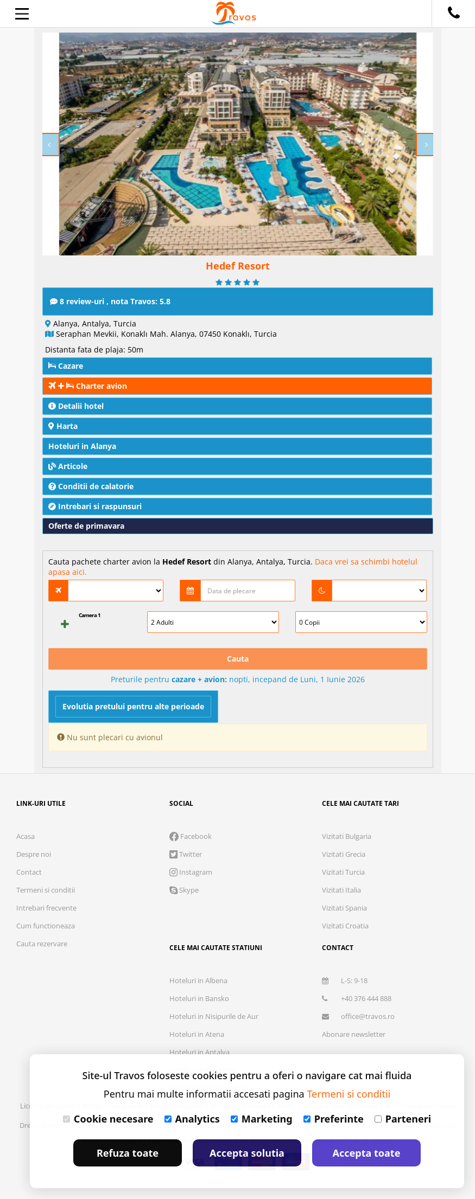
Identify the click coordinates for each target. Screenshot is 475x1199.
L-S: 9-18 (345, 980)
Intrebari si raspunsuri (95, 506)
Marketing (262, 1118)
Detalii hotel (76, 406)
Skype (184, 890)
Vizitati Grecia (343, 854)
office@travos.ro (358, 1016)
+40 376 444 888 (356, 998)
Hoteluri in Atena (196, 1034)
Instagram (190, 872)
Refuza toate (128, 1152)
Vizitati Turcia (343, 872)
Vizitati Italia (341, 890)
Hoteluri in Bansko (199, 998)
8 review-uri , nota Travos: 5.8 (110, 301)
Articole (67, 466)
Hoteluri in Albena (198, 980)
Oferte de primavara (86, 526)
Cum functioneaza (45, 926)
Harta (63, 426)
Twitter (185, 854)
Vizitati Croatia (345, 926)
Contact (29, 872)
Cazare (65, 366)
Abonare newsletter (353, 1034)
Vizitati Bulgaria (346, 836)
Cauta (238, 658)
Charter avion (87, 386)
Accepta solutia (247, 1152)
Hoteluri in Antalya (199, 1052)
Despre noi (33, 854)
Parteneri (403, 1118)
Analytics (192, 1118)
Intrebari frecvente (46, 908)
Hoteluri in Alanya (82, 446)
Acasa (25, 836)
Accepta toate (367, 1152)
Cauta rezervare (41, 943)
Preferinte (333, 1118)
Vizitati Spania (344, 908)
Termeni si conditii (45, 890)
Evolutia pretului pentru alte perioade (133, 706)
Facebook (190, 836)
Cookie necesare (108, 1118)
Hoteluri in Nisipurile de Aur (213, 1016)
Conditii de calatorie (91, 486)
